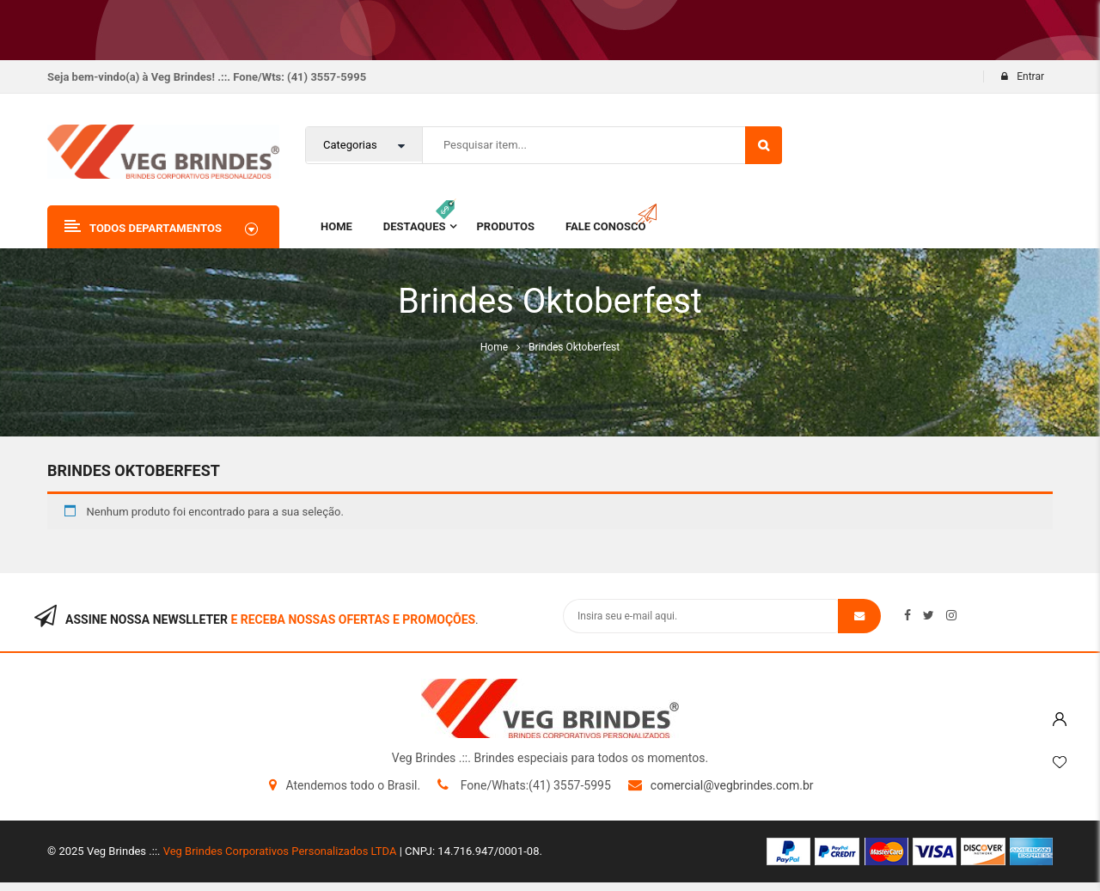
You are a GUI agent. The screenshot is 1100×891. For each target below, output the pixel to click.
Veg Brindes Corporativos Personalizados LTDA (280, 851)
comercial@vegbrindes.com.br (732, 785)
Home (494, 347)
